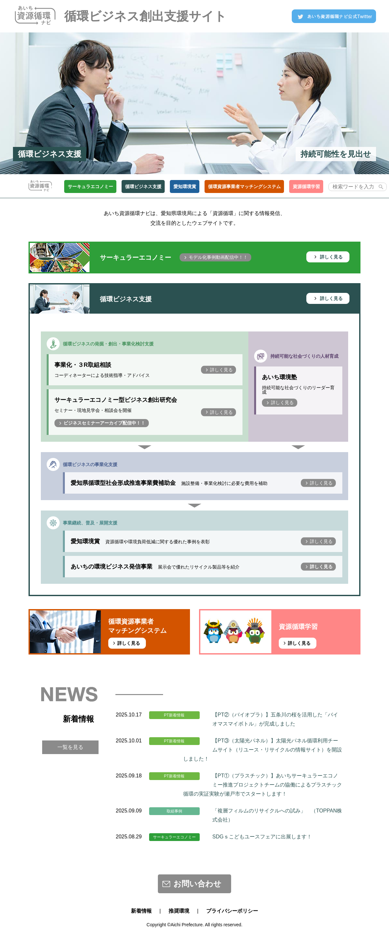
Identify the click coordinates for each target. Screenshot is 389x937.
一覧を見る (70, 747)
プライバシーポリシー (232, 911)
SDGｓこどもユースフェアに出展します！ (262, 836)
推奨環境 (179, 911)
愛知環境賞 (184, 186)
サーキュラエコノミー (90, 186)
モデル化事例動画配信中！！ (218, 257)
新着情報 (141, 911)
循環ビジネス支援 (143, 186)
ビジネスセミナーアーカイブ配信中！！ (104, 423)
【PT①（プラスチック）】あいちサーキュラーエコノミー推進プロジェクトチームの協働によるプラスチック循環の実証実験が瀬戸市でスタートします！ (262, 785)
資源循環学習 (306, 186)
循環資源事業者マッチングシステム (244, 186)
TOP (50, 186)
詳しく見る (331, 256)
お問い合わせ (197, 883)
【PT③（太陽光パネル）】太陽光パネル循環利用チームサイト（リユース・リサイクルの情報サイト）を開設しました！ (262, 750)
